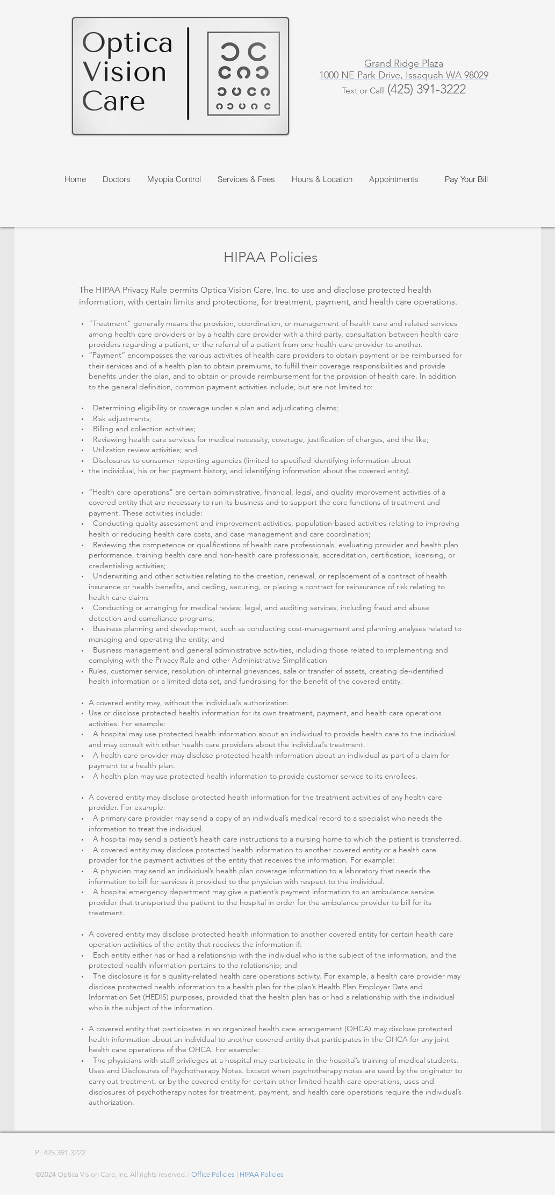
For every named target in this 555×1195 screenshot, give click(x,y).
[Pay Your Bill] (466, 179)
